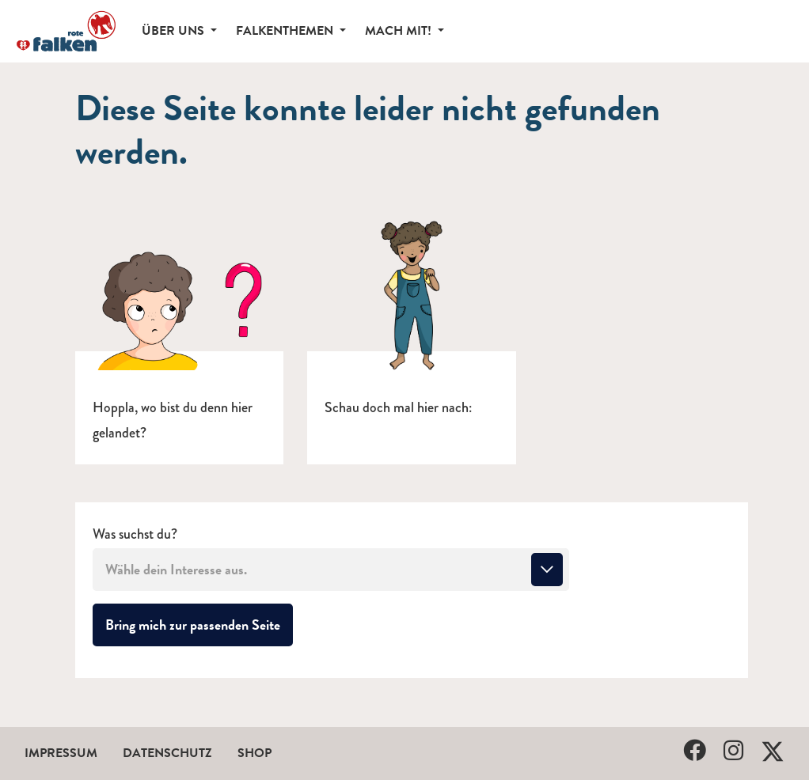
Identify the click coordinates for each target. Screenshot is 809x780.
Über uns (174, 30)
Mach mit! (400, 30)
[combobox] (331, 569)
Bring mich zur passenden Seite (199, 624)
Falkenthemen (286, 30)
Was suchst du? (135, 534)
